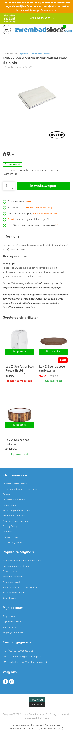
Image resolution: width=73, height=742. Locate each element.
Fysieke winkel (10, 537)
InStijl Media (42, 718)
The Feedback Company (42, 725)
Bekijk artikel (19, 352)
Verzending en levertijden (16, 510)
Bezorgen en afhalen (14, 500)
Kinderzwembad (11, 582)
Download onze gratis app (16, 566)
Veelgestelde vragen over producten (22, 561)
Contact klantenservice (15, 484)
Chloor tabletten (11, 571)
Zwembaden (9, 598)
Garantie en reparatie (14, 516)
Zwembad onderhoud (14, 577)
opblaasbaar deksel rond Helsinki (35, 53)
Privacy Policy (10, 526)
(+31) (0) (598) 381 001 (18, 651)
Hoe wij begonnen (12, 542)
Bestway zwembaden (14, 593)
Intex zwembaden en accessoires (20, 587)
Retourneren (9, 505)
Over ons (7, 532)
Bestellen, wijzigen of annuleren (20, 489)
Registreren (9, 616)
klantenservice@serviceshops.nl (22, 656)
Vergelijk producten (13, 632)
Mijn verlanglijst (11, 627)
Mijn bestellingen (12, 622)
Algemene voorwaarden (15, 521)
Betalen (7, 494)
